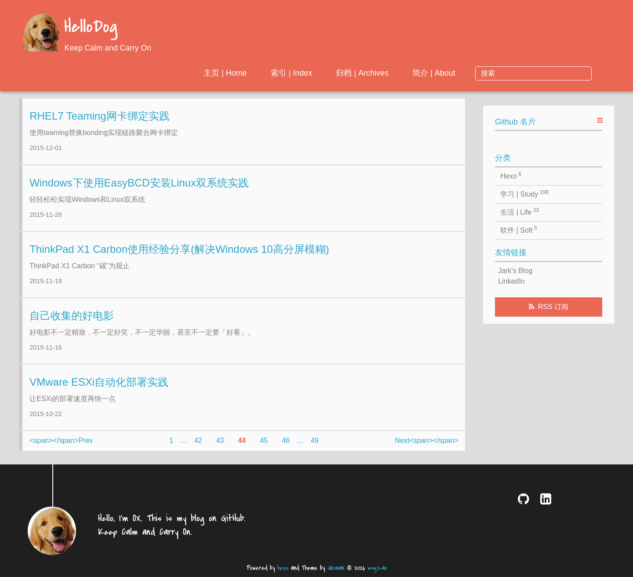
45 (264, 447)
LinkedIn (511, 281)
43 (220, 447)
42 (198, 447)
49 (315, 447)
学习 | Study (524, 193)
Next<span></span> (426, 447)
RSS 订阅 (553, 306)
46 (286, 447)
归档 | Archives (433, 73)
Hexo (510, 175)
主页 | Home (297, 73)
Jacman (335, 568)
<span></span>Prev (61, 447)
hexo (282, 568)
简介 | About (505, 73)
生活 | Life (519, 211)
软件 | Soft (518, 229)
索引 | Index (363, 73)
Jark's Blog (515, 270)
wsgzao (377, 568)
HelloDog (90, 27)
